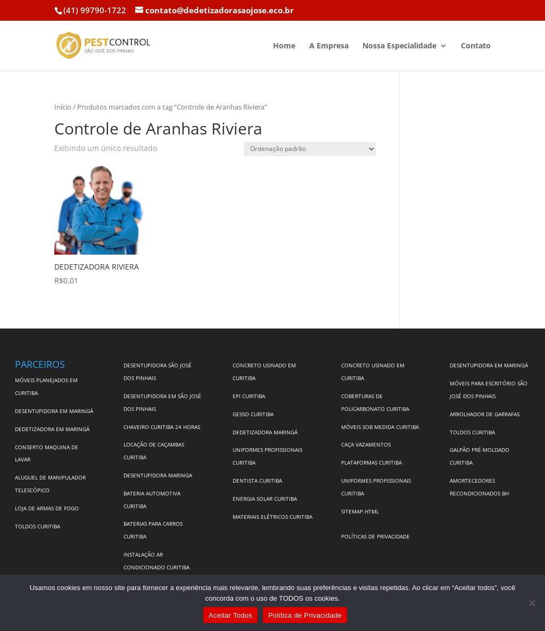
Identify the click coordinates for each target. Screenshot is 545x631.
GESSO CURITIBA (253, 414)
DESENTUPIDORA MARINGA (157, 475)
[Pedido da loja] (310, 149)
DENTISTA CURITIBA (257, 480)
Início (62, 107)
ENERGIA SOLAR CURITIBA (265, 498)
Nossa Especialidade (399, 46)
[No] (531, 603)
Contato (476, 46)
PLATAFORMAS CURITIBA (371, 462)
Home (284, 46)
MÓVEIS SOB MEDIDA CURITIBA (380, 427)
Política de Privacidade (305, 615)
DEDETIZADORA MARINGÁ (265, 432)
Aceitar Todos (230, 615)
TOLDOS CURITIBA (37, 526)
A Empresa (329, 46)
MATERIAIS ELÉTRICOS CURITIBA (272, 516)
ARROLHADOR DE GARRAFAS (484, 414)
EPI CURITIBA (249, 396)
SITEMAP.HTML (360, 511)
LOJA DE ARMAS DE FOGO (47, 508)
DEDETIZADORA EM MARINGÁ (52, 429)
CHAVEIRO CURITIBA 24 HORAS (161, 427)
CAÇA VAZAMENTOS (366, 444)
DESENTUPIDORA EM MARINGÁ (54, 411)
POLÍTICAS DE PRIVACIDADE (375, 536)
